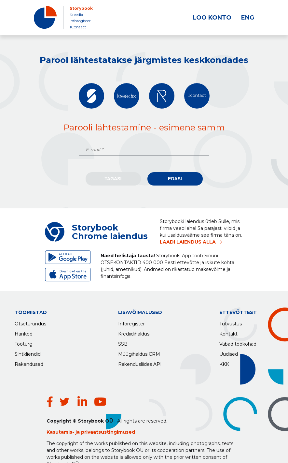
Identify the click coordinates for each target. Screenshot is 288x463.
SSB (123, 342)
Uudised (228, 352)
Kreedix (76, 14)
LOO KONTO (212, 17)
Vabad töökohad (237, 342)
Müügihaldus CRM (139, 352)
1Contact (78, 26)
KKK (224, 363)
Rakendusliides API (140, 363)
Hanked (24, 332)
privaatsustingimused (108, 413)
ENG (247, 17)
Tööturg (24, 342)
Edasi (175, 178)
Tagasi (113, 178)
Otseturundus (30, 322)
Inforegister (80, 20)
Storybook (81, 8)
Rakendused (29, 363)
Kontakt (228, 332)
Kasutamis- (61, 413)
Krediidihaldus (133, 332)
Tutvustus (230, 322)
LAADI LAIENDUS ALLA (188, 242)
